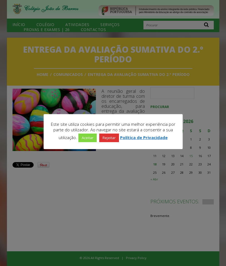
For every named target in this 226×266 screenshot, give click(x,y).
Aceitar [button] (87, 137)
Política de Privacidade (144, 137)
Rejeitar (109, 137)
